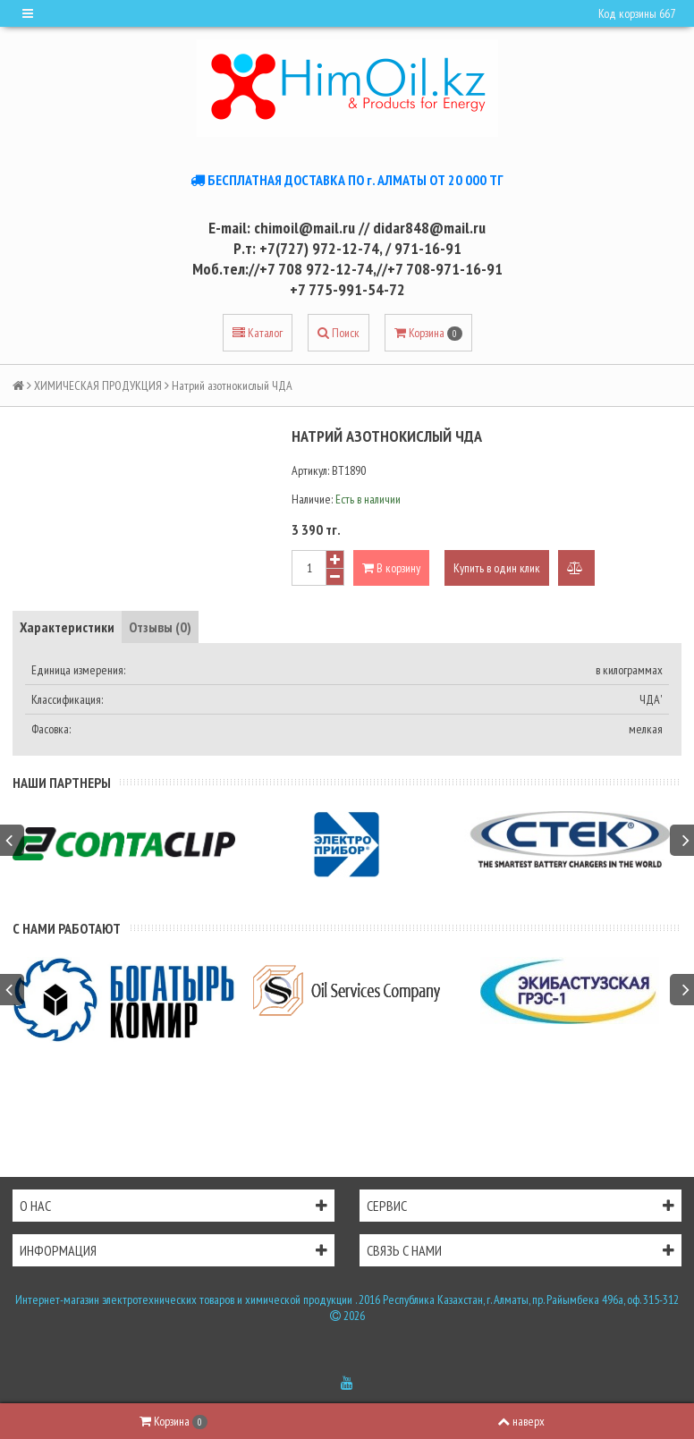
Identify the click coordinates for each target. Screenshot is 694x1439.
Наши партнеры (62, 782)
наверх (521, 1421)
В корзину (391, 568)
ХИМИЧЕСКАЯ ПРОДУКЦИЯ (98, 385)
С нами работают (67, 928)
